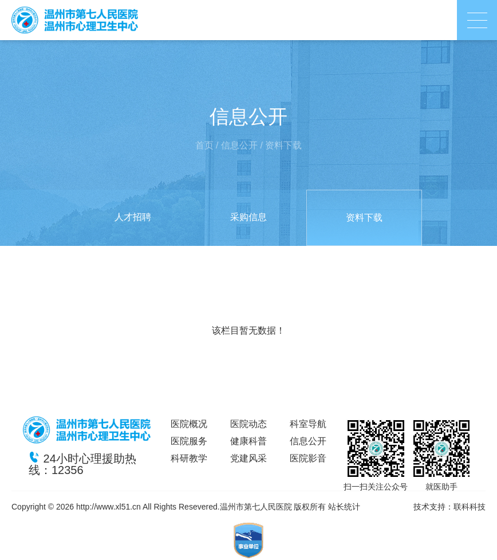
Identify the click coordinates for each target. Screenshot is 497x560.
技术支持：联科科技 (449, 506)
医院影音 (308, 458)
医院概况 (189, 424)
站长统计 (344, 506)
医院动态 (248, 424)
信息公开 (239, 145)
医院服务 (189, 441)
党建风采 (248, 458)
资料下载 (283, 145)
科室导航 (308, 424)
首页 (204, 145)
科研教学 (189, 458)
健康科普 (248, 441)
